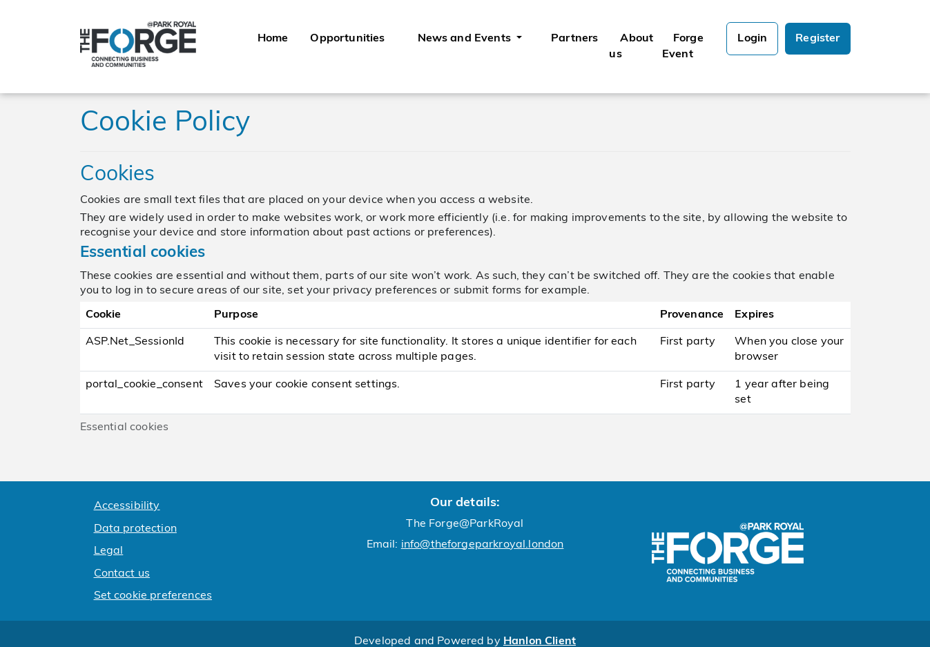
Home (273, 38)
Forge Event (683, 46)
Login (752, 38)
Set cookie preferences (153, 595)
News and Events (466, 38)
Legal (109, 551)
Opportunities (347, 38)
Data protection (135, 528)
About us (631, 46)
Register (817, 38)
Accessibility (127, 506)
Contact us (122, 573)
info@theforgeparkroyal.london (482, 544)
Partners (574, 38)
